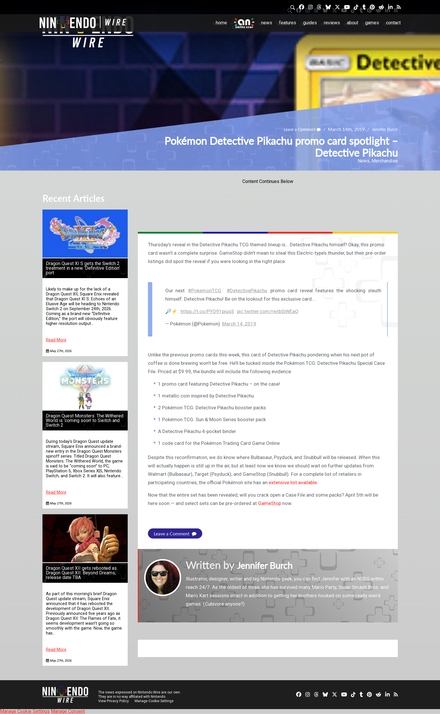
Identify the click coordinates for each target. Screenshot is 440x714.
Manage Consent (68, 711)
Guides (310, 22)
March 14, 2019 (239, 324)
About (352, 22)
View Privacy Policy (113, 701)
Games (372, 22)
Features (287, 22)
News (266, 22)
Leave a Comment (296, 129)
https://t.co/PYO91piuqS (207, 311)
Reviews (332, 22)
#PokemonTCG (204, 290)
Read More (56, 340)
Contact (393, 22)
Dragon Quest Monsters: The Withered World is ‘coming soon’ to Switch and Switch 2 (84, 420)
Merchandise (385, 161)
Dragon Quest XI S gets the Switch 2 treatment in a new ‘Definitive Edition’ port (83, 268)
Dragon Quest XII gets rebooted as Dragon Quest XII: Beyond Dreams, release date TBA (81, 572)
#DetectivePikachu (247, 290)
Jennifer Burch (383, 129)
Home (221, 22)
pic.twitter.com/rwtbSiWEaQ (267, 311)
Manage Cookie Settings (154, 701)
